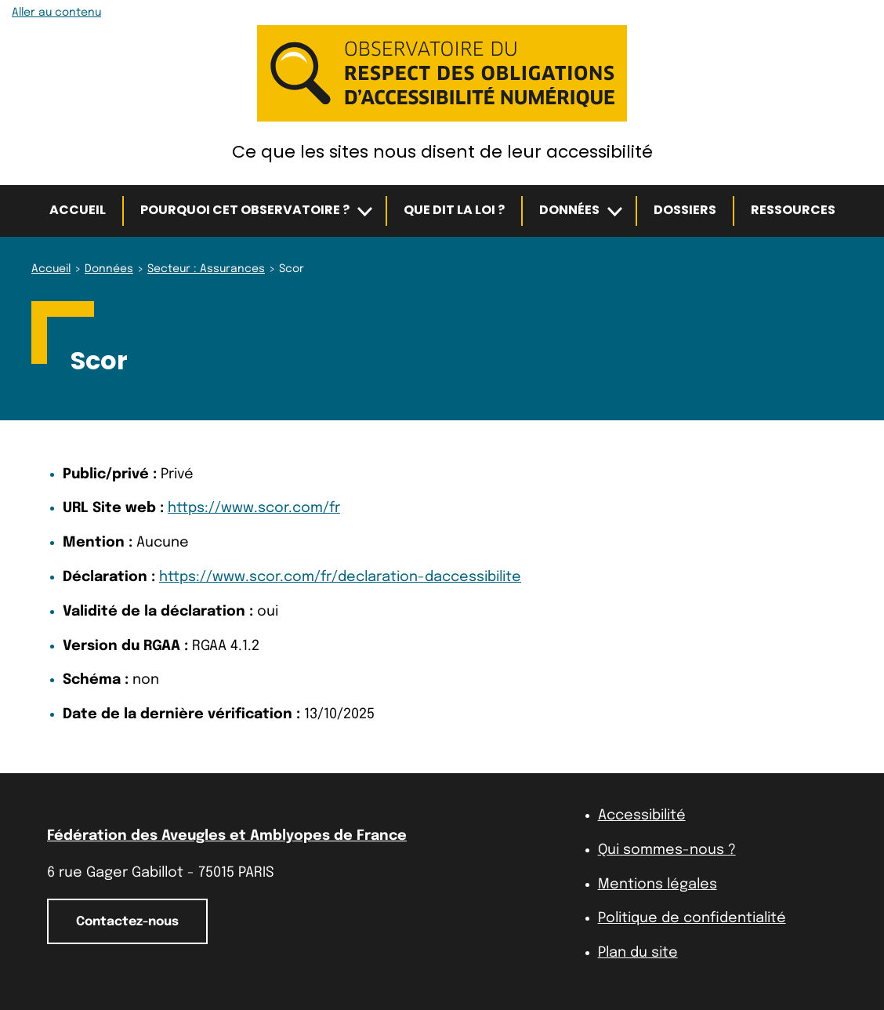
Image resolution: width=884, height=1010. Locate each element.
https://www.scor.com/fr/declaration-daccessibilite (340, 577)
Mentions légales (657, 884)
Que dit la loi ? (454, 210)
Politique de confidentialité (692, 918)
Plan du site (638, 953)
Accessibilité (642, 815)
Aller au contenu (56, 12)
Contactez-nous (127, 921)
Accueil (77, 210)
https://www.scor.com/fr (254, 508)
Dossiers (685, 210)
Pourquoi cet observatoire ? (245, 210)
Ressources (793, 210)
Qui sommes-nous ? (667, 850)
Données (569, 210)
